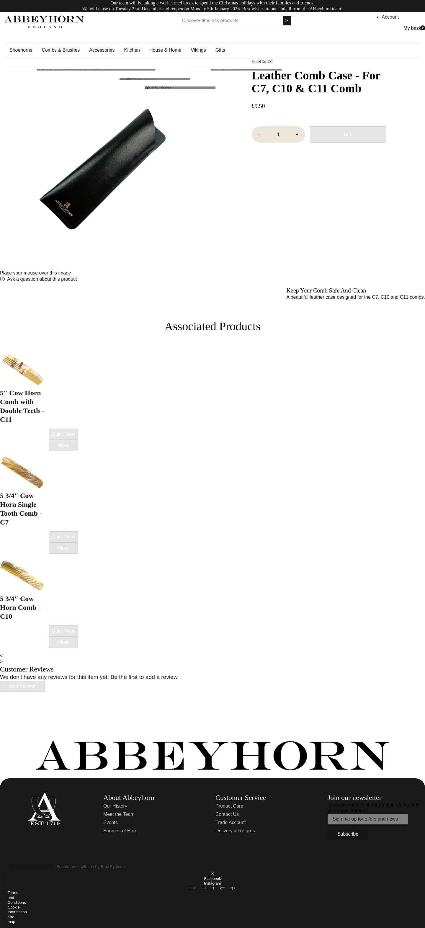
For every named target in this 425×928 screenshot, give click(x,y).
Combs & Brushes (61, 50)
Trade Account (230, 822)
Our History (115, 805)
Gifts (220, 50)
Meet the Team (119, 814)
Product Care (229, 805)
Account (390, 16)
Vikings (198, 50)
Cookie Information (17, 909)
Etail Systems (113, 866)
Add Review (22, 686)
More (63, 445)
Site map (11, 919)
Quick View (63, 434)
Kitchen (132, 50)
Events (110, 822)
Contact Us (227, 814)
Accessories (102, 50)
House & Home (165, 50)
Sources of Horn (120, 830)
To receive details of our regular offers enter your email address (373, 807)
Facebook (212, 878)
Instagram (212, 883)
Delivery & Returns (235, 830)
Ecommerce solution (75, 866)
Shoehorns (20, 50)
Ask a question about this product (42, 279)
